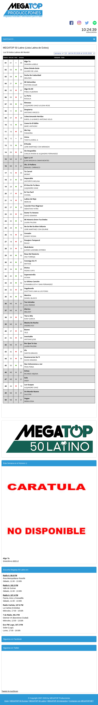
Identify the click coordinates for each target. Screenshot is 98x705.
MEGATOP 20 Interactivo (57, 701)
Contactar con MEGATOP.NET (81, 701)
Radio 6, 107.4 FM (10, 595)
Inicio (6, 701)
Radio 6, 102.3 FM (10, 585)
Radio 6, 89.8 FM (10, 575)
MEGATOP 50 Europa (19, 701)
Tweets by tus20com (10, 691)
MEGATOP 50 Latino (37, 701)
